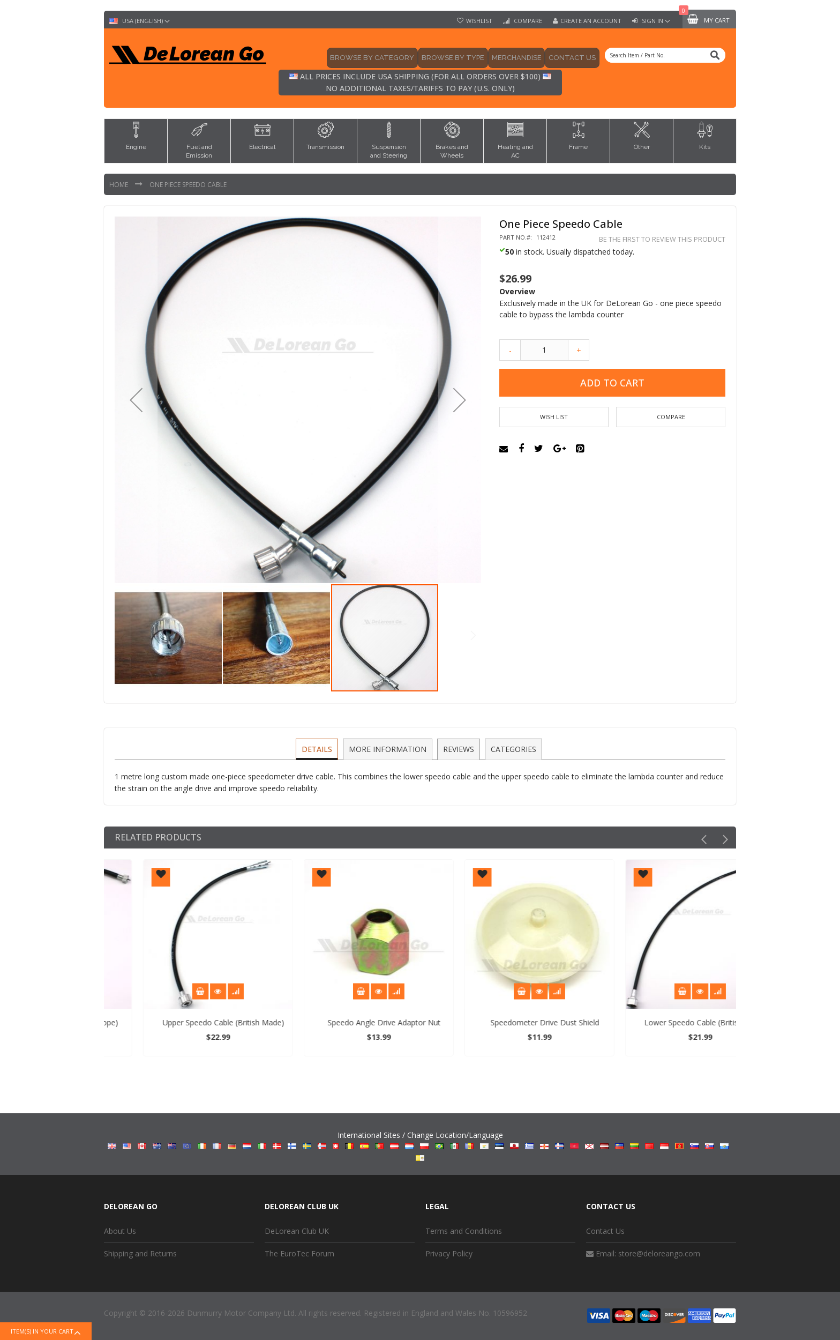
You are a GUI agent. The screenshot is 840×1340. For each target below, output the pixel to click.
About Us (120, 1231)
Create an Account (590, 21)
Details (318, 748)
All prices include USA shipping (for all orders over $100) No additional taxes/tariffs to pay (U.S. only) (420, 82)
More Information (388, 748)
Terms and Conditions (463, 1231)
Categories (512, 748)
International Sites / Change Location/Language (420, 1145)
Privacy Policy (448, 1253)
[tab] (318, 749)
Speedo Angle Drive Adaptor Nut (499, 1022)
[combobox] (665, 55)
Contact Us (605, 1231)
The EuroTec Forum (299, 1253)
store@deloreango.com (659, 1253)
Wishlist (479, 21)
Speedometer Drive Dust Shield (659, 1022)
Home (119, 184)
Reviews (458, 748)
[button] (136, 400)
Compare (527, 21)
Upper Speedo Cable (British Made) (338, 1022)
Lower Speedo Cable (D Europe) (178, 1022)
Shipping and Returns (140, 1253)
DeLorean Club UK (297, 1231)
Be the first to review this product (662, 239)
